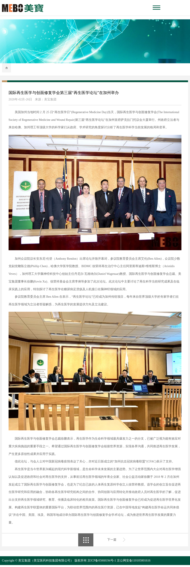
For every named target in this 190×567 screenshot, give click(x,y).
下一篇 (111, 541)
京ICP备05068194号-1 (101, 562)
